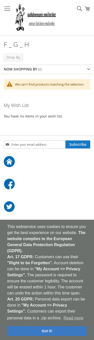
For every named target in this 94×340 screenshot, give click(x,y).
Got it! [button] (47, 331)
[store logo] (35, 18)
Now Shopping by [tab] (20, 69)
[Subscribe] (77, 144)
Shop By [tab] (13, 57)
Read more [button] (73, 318)
